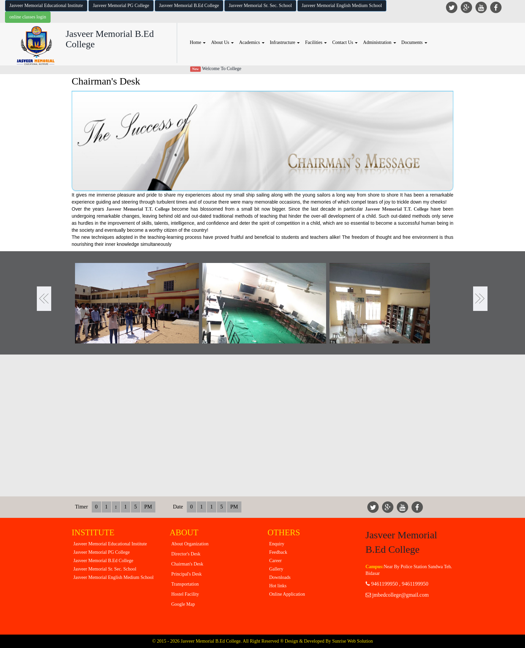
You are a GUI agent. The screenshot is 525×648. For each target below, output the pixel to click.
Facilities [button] (316, 42)
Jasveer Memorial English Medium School (342, 5)
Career (275, 560)
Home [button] (198, 42)
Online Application (287, 594)
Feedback (278, 552)
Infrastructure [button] (285, 42)
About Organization (190, 543)
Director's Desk (186, 553)
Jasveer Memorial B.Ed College (189, 5)
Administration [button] (379, 42)
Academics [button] (252, 42)
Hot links (278, 585)
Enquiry (276, 543)
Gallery (276, 569)
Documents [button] (414, 42)
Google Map (183, 604)
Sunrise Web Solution (352, 641)
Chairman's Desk (187, 563)
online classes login (27, 16)
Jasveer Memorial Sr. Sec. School (260, 5)
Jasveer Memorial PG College (121, 5)
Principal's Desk (186, 574)
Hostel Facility (185, 594)
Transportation (185, 584)
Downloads (280, 577)
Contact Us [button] (345, 42)
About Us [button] (222, 42)
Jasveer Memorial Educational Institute (46, 5)
